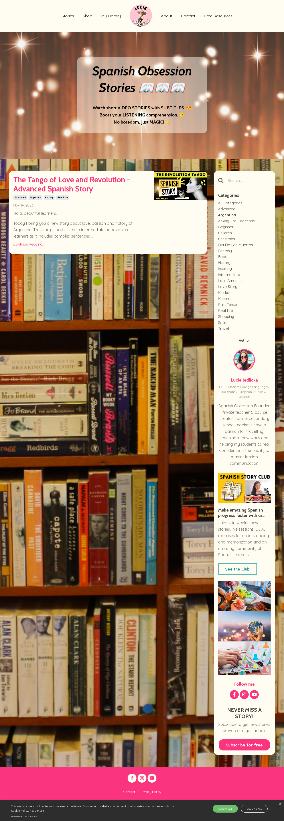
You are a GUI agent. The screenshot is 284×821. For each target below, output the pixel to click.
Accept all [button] (227, 808)
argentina (35, 217)
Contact (188, 15)
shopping (227, 324)
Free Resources (219, 15)
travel (224, 337)
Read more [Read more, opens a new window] (37, 811)
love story (228, 292)
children (225, 235)
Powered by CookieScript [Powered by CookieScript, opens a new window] (24, 816)
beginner (226, 229)
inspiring (226, 273)
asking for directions (237, 222)
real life (62, 217)
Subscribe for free (244, 754)
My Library (111, 15)
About (166, 15)
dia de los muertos (236, 248)
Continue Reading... (28, 264)
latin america (231, 286)
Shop (87, 15)
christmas (227, 241)
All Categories (230, 203)
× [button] (280, 804)
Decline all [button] (253, 808)
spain (223, 331)
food (223, 261)
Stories (67, 15)
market (224, 299)
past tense (228, 312)
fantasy (225, 254)
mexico (224, 305)
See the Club (237, 578)
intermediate (230, 280)
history (49, 217)
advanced (20, 217)
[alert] (142, 810)
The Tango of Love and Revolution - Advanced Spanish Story (65, 194)
